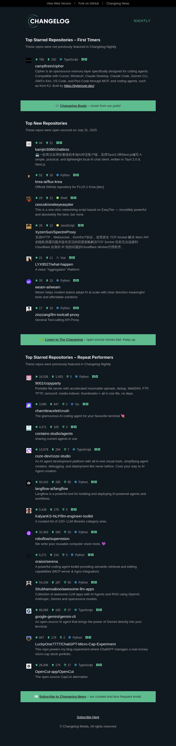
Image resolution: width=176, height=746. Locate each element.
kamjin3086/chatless (52, 149)
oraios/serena (46, 561)
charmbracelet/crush (52, 411)
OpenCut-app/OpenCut (54, 671)
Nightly (142, 21)
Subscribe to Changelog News (62, 696)
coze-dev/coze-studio (53, 456)
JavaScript (65, 225)
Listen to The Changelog (64, 339)
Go (75, 404)
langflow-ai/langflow (51, 488)
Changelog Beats (73, 106)
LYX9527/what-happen (54, 264)
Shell (61, 198)
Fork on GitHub (89, 3)
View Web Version (59, 3)
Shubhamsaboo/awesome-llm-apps (64, 589)
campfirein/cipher (49, 66)
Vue (61, 258)
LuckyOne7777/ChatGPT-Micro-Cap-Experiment (75, 644)
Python (63, 175)
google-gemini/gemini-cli (55, 616)
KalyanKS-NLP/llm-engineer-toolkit (64, 516)
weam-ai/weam (48, 287)
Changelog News (117, 3)
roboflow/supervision (52, 538)
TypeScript (69, 59)
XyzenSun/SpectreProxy (55, 232)
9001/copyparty (48, 383)
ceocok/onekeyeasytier (54, 204)
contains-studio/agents (54, 433)
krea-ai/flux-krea (48, 181)
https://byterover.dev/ (79, 86)
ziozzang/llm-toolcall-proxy (57, 314)
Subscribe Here (88, 717)
